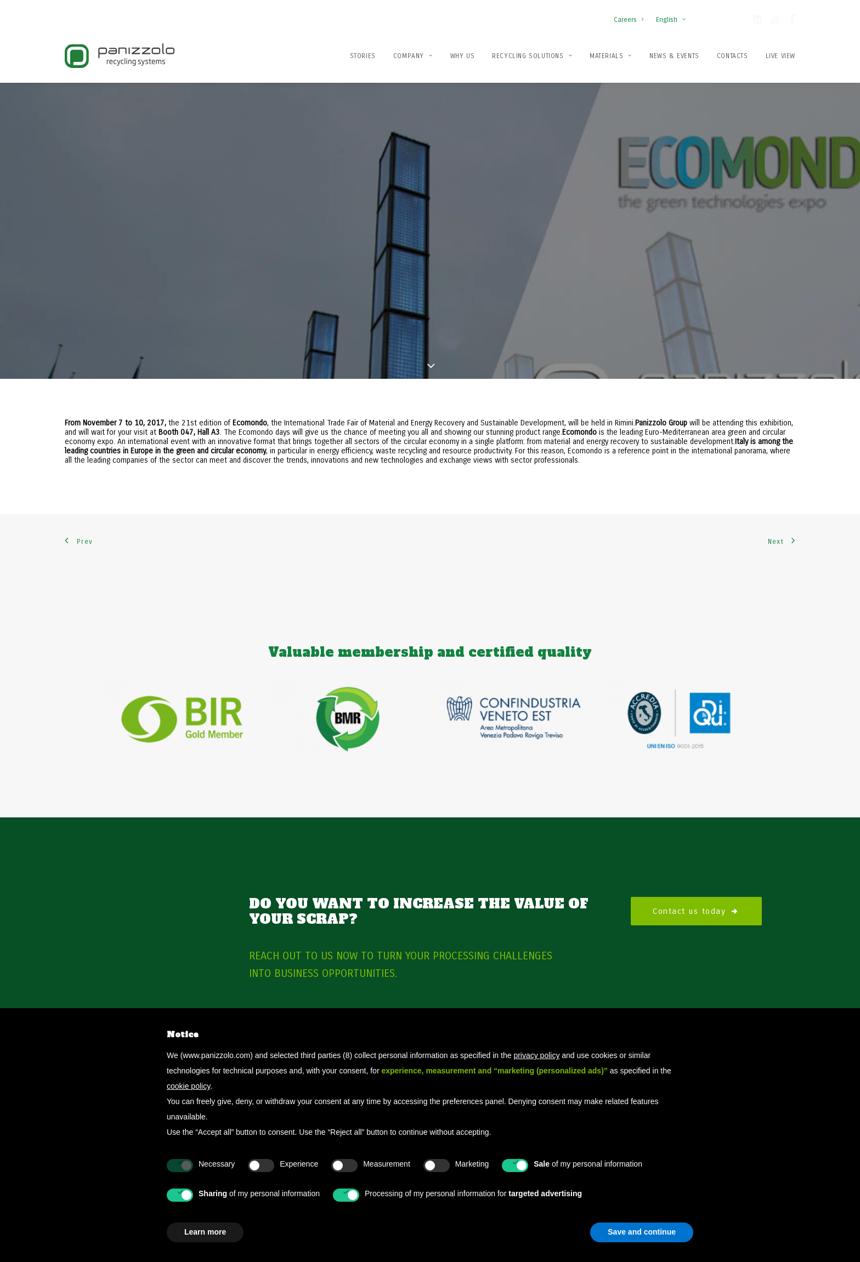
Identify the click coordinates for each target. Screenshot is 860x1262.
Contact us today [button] (696, 878)
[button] (757, 21)
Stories (363, 56)
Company (413, 56)
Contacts (732, 56)
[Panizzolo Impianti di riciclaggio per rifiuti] (119, 55)
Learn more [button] (205, 1231)
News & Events (674, 56)
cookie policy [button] (188, 1086)
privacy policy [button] (536, 1055)
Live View (780, 56)
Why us (462, 56)
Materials (611, 56)
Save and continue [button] (642, 1231)
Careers (628, 20)
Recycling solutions (532, 56)
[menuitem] (631, 14)
